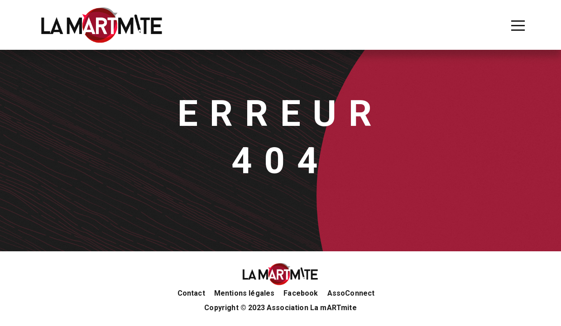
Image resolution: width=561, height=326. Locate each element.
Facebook (300, 293)
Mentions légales (244, 293)
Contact (191, 293)
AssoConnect (351, 293)
